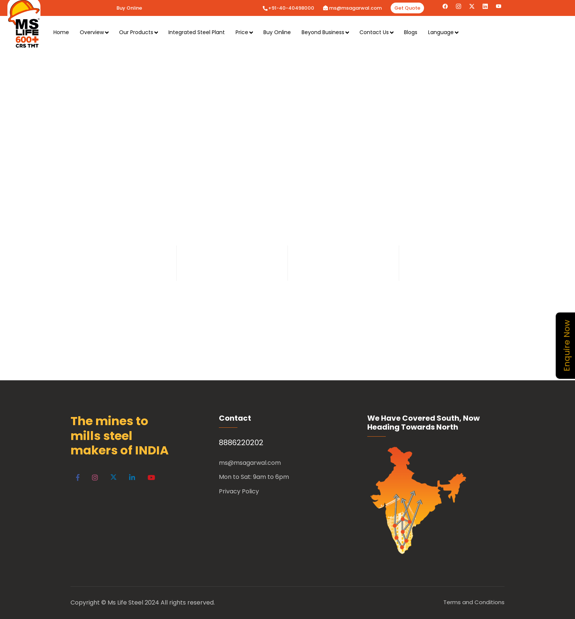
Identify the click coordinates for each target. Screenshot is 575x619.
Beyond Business (323, 32)
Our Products (136, 32)
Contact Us (374, 32)
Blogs (410, 32)
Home (61, 32)
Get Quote (407, 7)
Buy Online (129, 7)
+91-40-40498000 (288, 7)
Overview (92, 32)
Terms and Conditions (474, 602)
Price (242, 32)
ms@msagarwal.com (352, 7)
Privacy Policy (239, 491)
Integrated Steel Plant (196, 32)
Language (441, 32)
